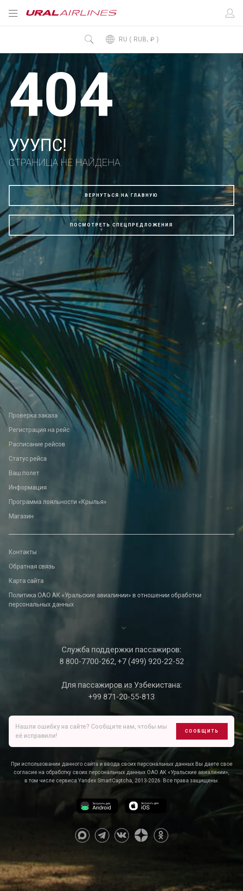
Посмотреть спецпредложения (121, 225)
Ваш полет (24, 472)
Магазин (21, 516)
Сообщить (202, 731)
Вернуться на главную (121, 195)
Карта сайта (26, 580)
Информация (28, 487)
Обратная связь (32, 566)
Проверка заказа (33, 415)
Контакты (23, 551)
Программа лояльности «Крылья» (58, 501)
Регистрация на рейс (39, 429)
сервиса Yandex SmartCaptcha (94, 781)
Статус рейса (28, 458)
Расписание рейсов (37, 444)
